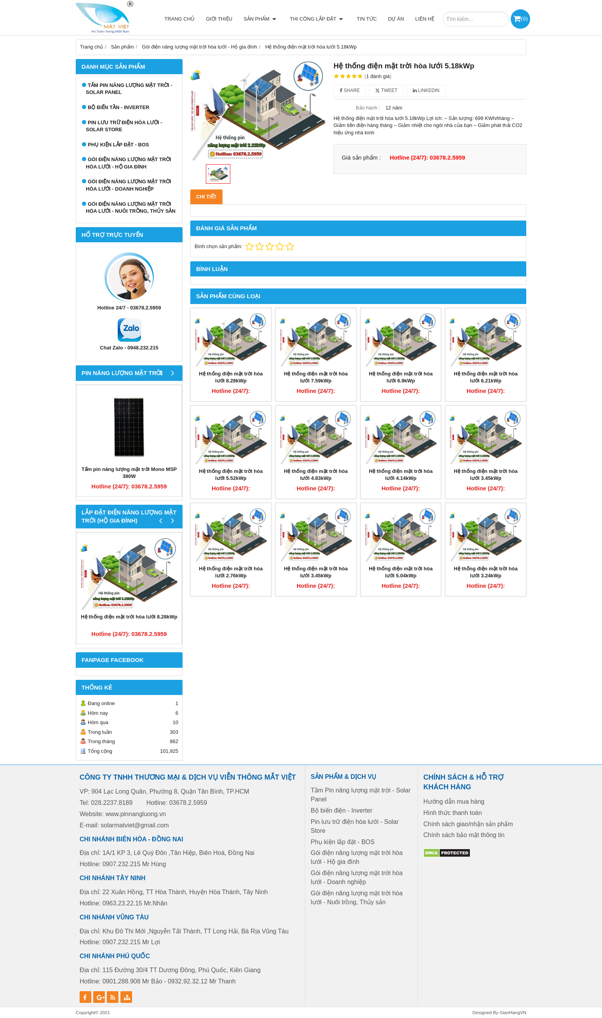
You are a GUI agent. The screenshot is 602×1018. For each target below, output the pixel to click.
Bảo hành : (368, 108)
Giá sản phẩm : (361, 157)
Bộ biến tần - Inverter (119, 107)
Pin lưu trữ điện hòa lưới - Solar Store (124, 126)
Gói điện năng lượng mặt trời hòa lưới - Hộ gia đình (128, 163)
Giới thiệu (224, 19)
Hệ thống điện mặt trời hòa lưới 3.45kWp (486, 474)
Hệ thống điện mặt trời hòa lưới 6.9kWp (401, 377)
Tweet (386, 90)
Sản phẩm (264, 19)
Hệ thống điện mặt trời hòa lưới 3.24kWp (486, 572)
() (524, 18)
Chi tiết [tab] (206, 197)
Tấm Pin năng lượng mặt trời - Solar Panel (129, 89)
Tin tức (367, 19)
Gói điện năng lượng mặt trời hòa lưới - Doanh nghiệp (128, 185)
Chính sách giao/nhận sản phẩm (468, 824)
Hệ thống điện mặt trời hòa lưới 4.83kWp (316, 474)
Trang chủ (184, 19)
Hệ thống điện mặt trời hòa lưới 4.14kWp (401, 474)
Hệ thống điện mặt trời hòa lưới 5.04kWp (401, 572)
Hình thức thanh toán (452, 813)
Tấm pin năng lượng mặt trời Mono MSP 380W (129, 472)
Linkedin (426, 90)
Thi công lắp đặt (318, 19)
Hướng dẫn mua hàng (453, 801)
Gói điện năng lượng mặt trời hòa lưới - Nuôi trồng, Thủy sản (131, 207)
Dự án (396, 19)
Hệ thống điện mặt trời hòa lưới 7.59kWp (316, 377)
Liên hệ (424, 19)
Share (350, 90)
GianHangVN (512, 1012)
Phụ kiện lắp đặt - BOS (118, 145)
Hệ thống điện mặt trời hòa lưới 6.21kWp (486, 377)
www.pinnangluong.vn (135, 814)
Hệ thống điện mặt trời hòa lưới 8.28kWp (129, 617)
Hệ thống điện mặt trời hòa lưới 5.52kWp (231, 474)
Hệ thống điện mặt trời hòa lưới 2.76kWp (231, 572)
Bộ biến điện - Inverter (341, 810)
